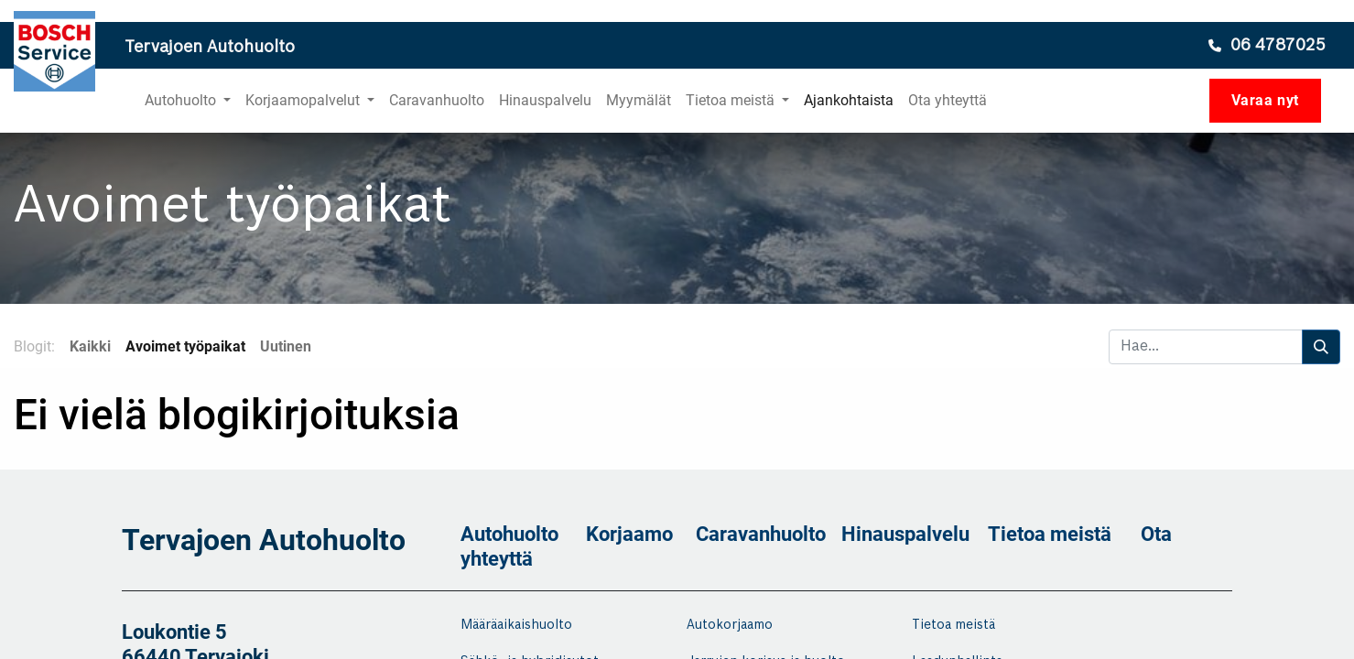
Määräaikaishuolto (516, 625)
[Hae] (1321, 347)
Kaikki (90, 346)
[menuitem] (437, 100)
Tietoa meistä (1049, 534)
